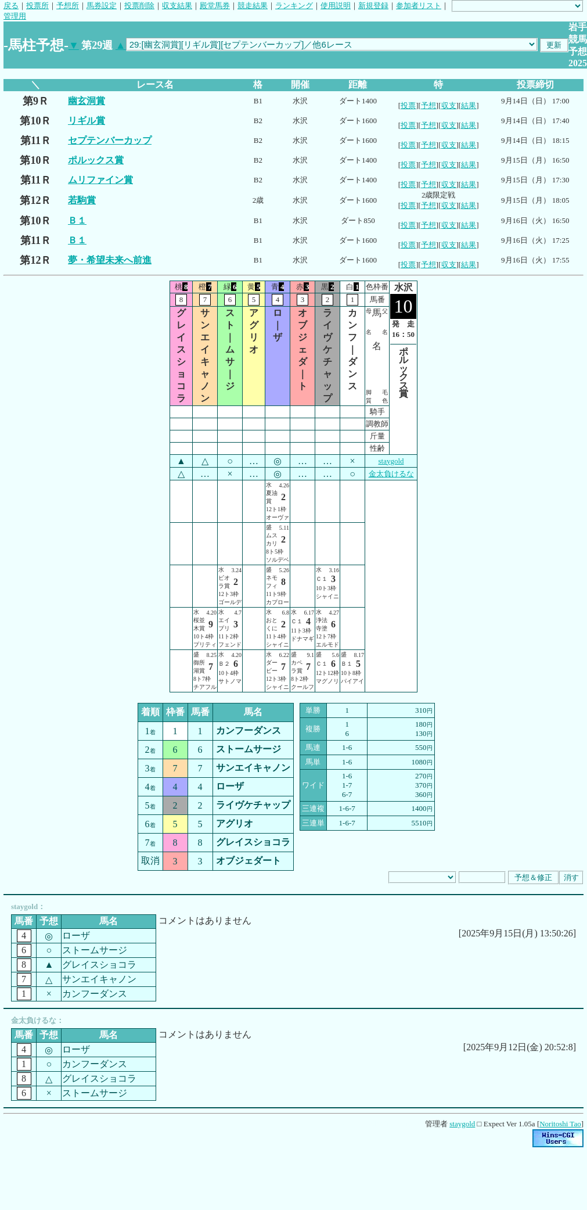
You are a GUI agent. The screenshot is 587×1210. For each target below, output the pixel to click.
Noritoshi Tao (560, 1123)
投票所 (37, 5)
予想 (428, 105)
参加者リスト (418, 5)
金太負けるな (391, 473)
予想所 (67, 5)
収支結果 (177, 5)
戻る (11, 5)
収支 (448, 105)
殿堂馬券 (215, 5)
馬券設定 (102, 5)
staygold (391, 461)
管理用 (14, 16)
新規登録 (373, 5)
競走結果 (252, 5)
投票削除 (139, 5)
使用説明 (335, 5)
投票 (408, 105)
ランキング (294, 5)
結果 (468, 105)
